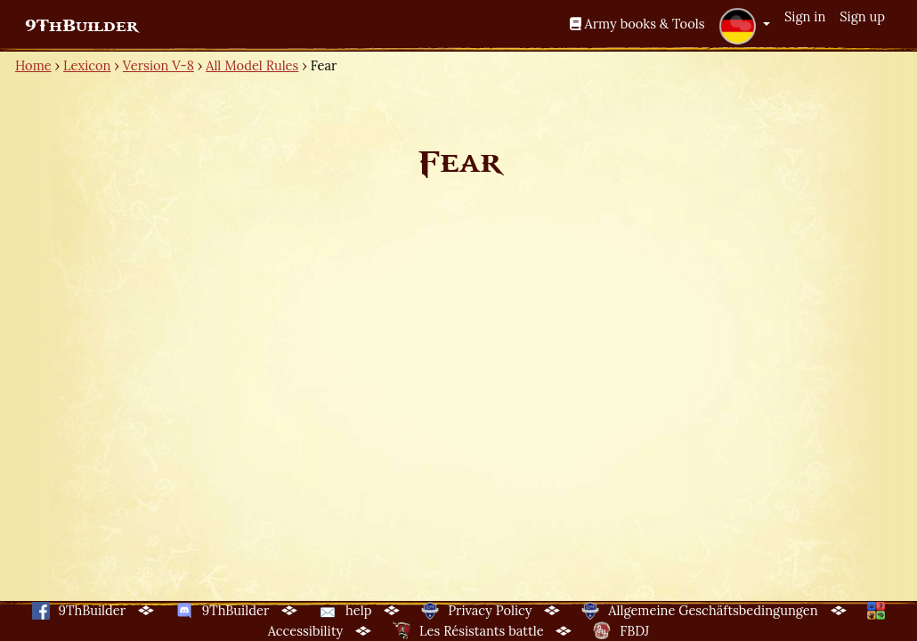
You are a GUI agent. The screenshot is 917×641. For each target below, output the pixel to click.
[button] (744, 26)
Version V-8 (158, 65)
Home (33, 65)
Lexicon (86, 65)
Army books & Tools (637, 23)
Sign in (804, 16)
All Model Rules (252, 65)
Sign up (862, 16)
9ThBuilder (81, 26)
